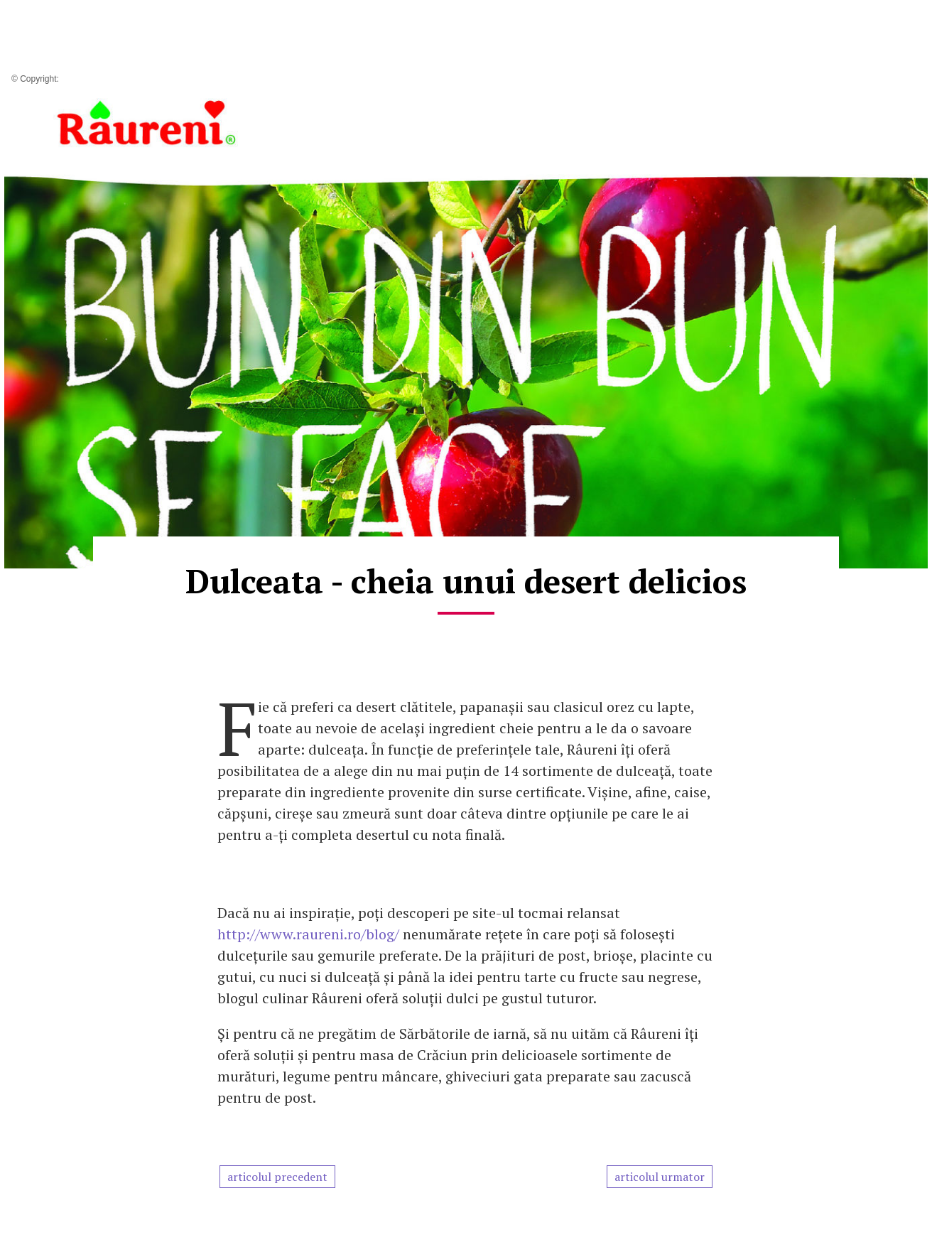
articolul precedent (277, 1176)
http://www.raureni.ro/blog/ (310, 934)
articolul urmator (659, 1176)
